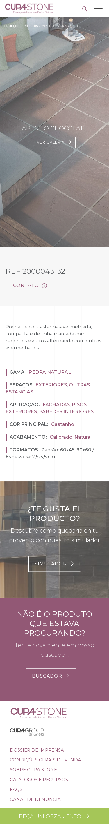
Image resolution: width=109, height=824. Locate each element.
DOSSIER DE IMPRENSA (37, 750)
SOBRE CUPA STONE (33, 769)
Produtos (29, 26)
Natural (83, 437)
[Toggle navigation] (98, 8)
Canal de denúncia (35, 799)
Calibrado (61, 437)
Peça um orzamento (54, 816)
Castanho (62, 424)
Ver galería (54, 142)
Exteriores (51, 385)
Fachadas (56, 404)
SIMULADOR (55, 564)
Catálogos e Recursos (39, 779)
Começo (10, 26)
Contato (30, 285)
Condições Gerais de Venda (45, 760)
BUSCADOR (51, 676)
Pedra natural (49, 372)
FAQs (16, 789)
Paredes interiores (66, 411)
